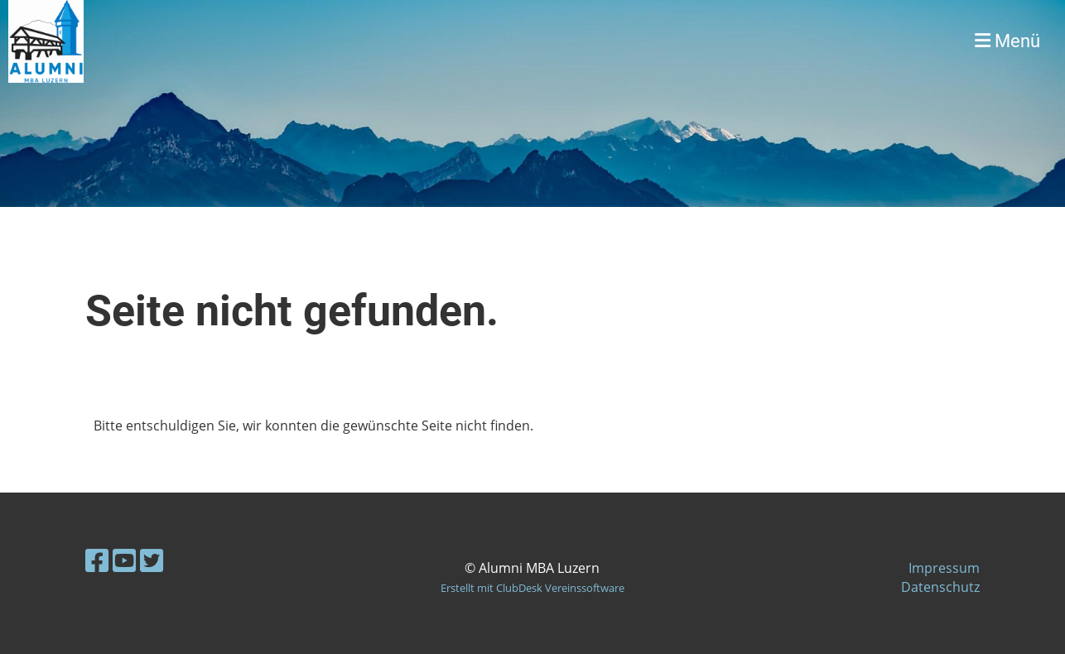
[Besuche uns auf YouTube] (124, 560)
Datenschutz (940, 587)
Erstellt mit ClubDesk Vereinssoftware (532, 587)
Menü (1007, 41)
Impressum (944, 568)
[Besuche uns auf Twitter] (151, 560)
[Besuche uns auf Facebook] (96, 560)
